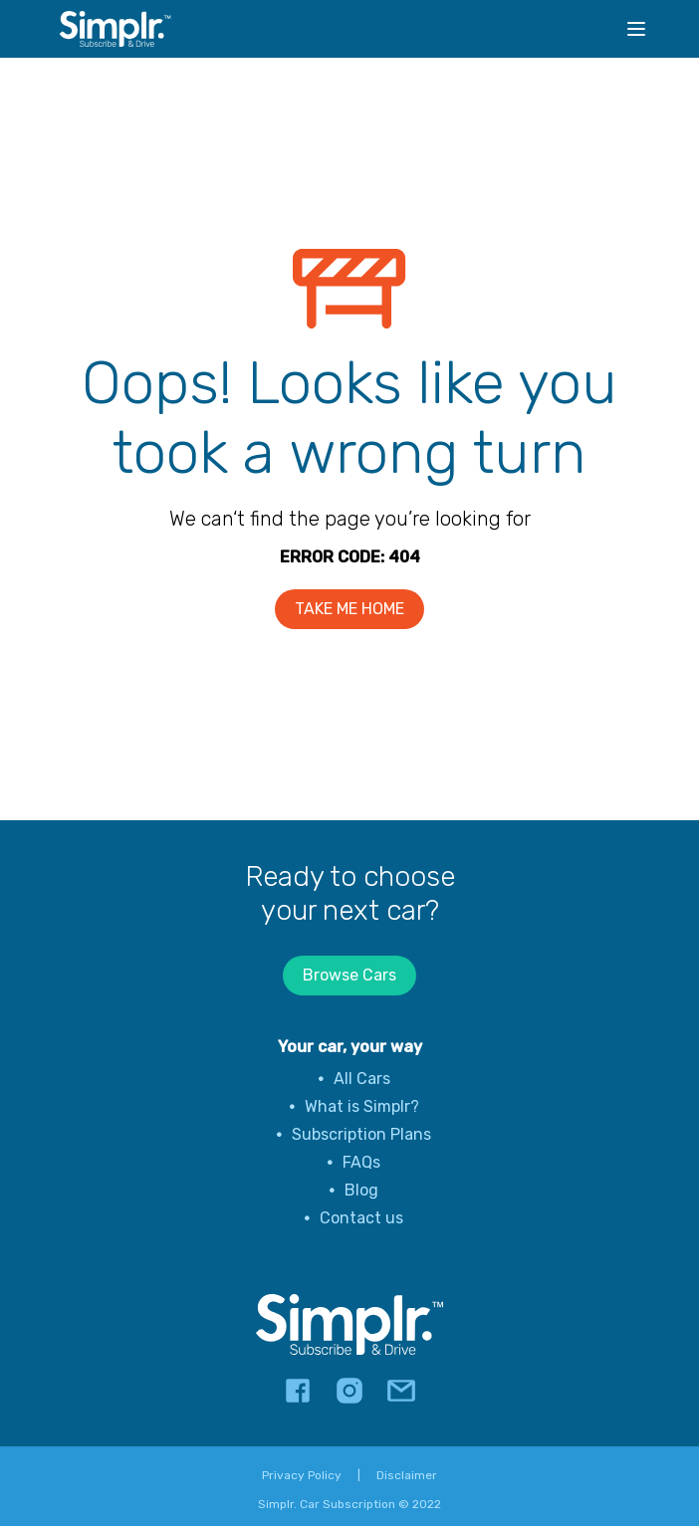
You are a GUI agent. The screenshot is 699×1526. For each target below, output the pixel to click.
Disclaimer (406, 1475)
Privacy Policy (302, 1475)
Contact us (361, 1217)
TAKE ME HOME (349, 608)
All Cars (362, 1078)
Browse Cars (349, 975)
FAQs (361, 1162)
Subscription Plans (361, 1134)
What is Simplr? (362, 1106)
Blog (361, 1190)
